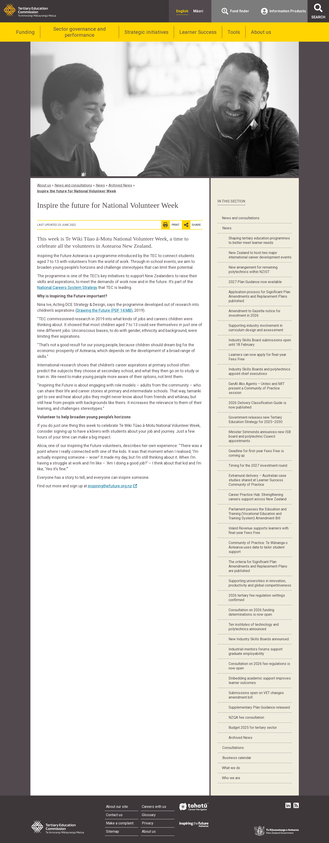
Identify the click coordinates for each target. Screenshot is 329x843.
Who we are (231, 778)
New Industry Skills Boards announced (259, 639)
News (100, 185)
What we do (231, 768)
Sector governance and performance (79, 32)
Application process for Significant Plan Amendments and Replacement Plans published (259, 296)
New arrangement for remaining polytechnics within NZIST (253, 269)
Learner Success (198, 32)
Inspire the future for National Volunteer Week (76, 191)
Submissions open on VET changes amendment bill (256, 695)
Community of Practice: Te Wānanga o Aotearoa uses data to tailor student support (258, 547)
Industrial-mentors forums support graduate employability (255, 651)
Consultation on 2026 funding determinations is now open (251, 612)
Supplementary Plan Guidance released (259, 707)
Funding (25, 32)
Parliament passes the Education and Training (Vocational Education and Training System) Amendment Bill (258, 513)
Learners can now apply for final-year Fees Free (257, 357)
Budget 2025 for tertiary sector (253, 727)
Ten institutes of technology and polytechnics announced (254, 626)
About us (261, 32)
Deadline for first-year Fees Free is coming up (256, 453)
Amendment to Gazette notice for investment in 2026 (254, 313)
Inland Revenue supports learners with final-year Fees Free (259, 530)
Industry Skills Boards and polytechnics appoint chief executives (259, 371)
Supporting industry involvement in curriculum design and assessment (256, 327)
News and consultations (73, 185)
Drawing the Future (105, 310)
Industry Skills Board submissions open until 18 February (260, 342)
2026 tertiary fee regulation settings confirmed (257, 597)
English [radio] (182, 11)
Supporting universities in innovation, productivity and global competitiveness (260, 583)
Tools (233, 32)
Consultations (233, 748)
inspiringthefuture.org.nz (110, 486)
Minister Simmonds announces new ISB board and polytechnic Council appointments (260, 436)
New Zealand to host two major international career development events (260, 255)
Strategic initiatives (146, 32)
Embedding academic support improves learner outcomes (260, 680)
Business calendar (236, 758)
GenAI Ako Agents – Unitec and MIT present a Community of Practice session (256, 388)
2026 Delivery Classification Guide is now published (257, 405)
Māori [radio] (198, 11)
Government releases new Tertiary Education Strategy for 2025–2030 (255, 419)
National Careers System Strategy (67, 287)
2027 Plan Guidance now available (255, 282)
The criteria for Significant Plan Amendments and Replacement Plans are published (258, 566)
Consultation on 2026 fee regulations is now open (259, 666)
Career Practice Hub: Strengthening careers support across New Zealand (258, 496)
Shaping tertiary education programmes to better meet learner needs (259, 240)
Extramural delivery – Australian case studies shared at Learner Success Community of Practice (257, 480)
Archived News (120, 185)
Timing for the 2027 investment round (258, 465)
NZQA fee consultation (246, 717)
